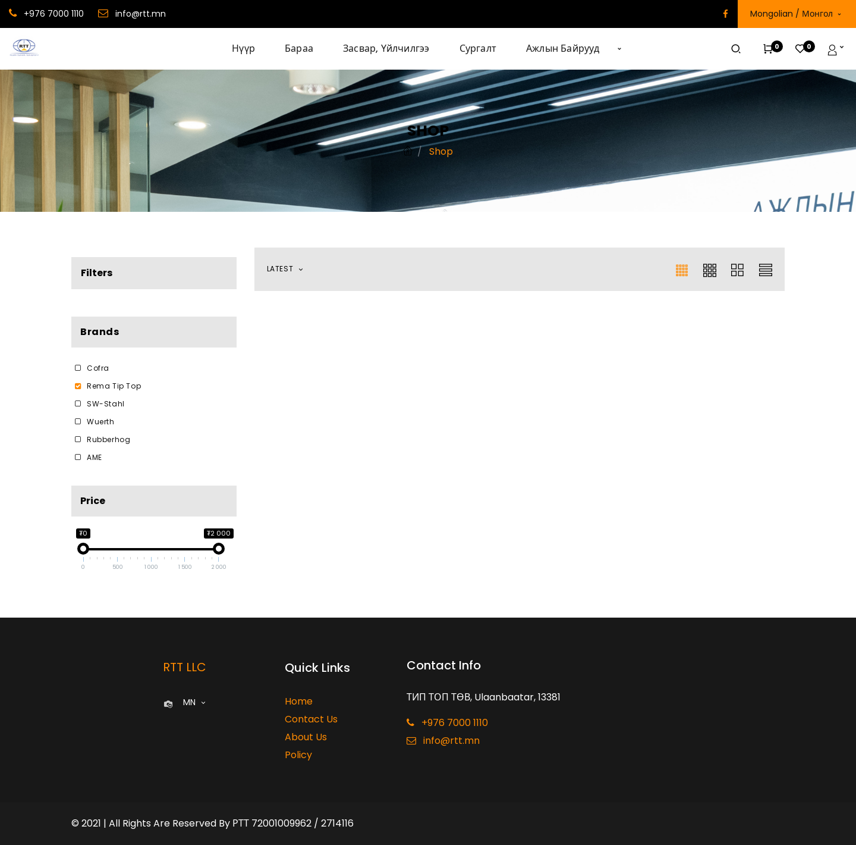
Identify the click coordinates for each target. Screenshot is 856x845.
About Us (306, 737)
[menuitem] (251, 49)
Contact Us (311, 719)
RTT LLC (184, 667)
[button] (619, 49)
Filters (96, 273)
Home (299, 701)
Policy (298, 755)
